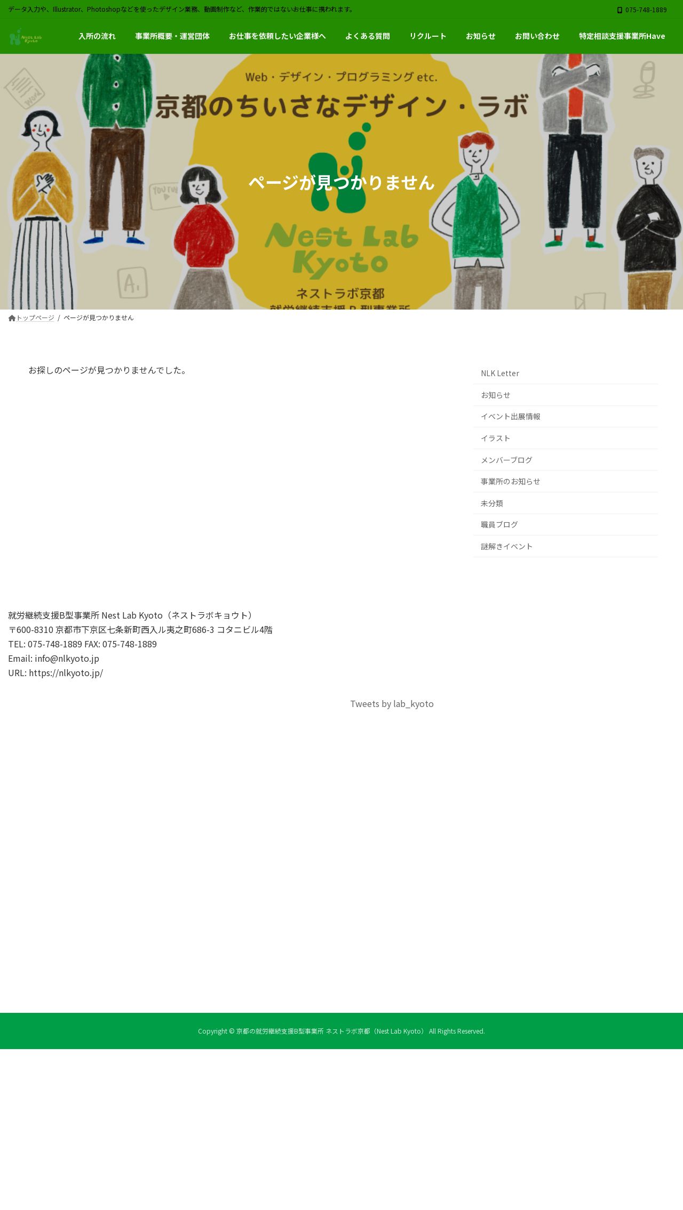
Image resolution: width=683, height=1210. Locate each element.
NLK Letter (500, 373)
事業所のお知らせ (511, 481)
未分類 (492, 503)
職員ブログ (499, 524)
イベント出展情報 (511, 416)
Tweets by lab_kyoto (392, 703)
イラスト (496, 438)
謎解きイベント (507, 546)
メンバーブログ (507, 459)
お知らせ (496, 394)
